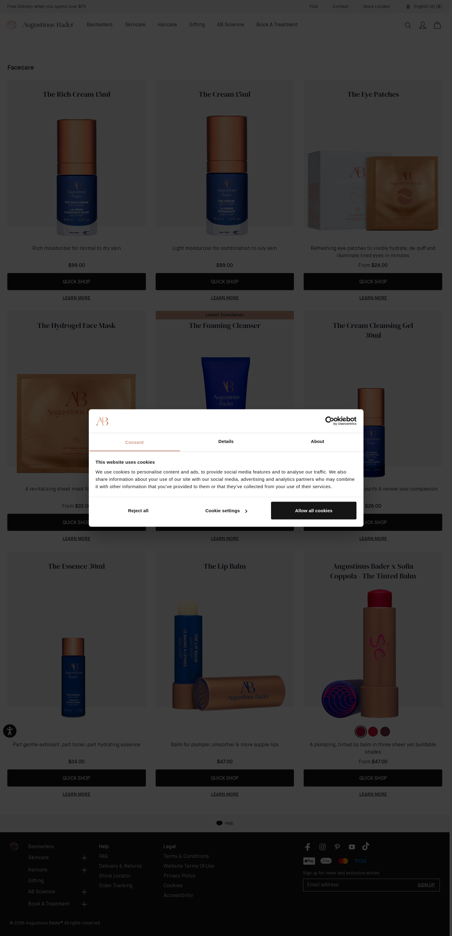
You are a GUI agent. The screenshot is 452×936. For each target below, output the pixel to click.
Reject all (138, 510)
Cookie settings (226, 510)
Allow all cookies (314, 510)
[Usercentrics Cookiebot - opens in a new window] (329, 421)
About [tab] (317, 441)
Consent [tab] (134, 442)
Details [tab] (226, 441)
